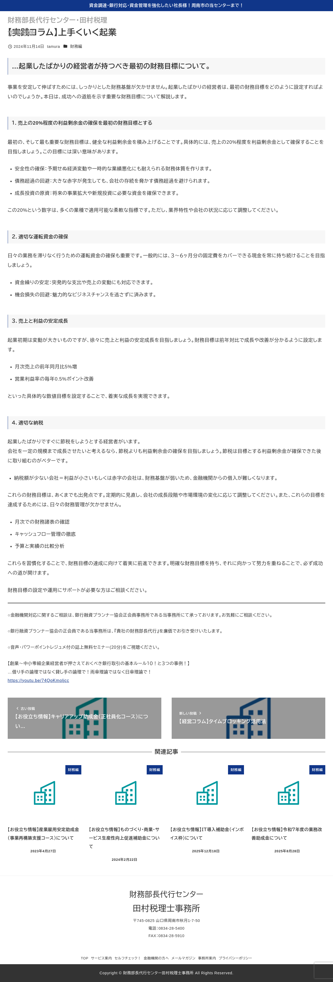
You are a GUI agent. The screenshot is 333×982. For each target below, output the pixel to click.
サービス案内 (101, 958)
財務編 (76, 46)
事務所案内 (207, 958)
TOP (84, 958)
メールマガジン (183, 958)
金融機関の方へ (156, 958)
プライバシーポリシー (235, 958)
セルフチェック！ (128, 958)
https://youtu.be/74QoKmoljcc (38, 680)
